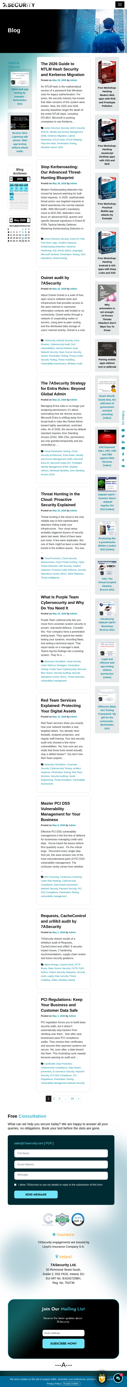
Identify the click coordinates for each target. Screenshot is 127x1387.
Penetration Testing (66, 143)
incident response (67, 242)
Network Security (49, 352)
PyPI (81, 968)
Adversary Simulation (55, 661)
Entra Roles (69, 455)
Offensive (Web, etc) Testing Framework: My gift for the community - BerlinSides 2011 (107, 717)
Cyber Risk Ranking (51, 881)
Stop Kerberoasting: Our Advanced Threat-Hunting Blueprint (61, 172)
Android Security (64, 340)
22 (23, 238)
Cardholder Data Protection (58, 1063)
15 (23, 235)
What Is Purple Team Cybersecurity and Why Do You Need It (62, 602)
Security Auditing (62, 673)
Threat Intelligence (50, 577)
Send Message (29, 1195)
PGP (49, 1143)
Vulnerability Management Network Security (63, 1083)
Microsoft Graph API (60, 463)
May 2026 (20, 220)
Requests (71, 972)
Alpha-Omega (51, 964)
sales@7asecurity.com (28, 1143)
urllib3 (54, 980)
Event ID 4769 (77, 239)
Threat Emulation (62, 780)
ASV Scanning (51, 877)
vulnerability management (54, 680)
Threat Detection (76, 677)
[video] (107, 417)
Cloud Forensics (52, 558)
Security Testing (49, 359)
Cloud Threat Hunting (66, 562)
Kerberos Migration (57, 135)
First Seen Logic (49, 242)
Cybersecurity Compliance (54, 1067)
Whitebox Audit (74, 363)
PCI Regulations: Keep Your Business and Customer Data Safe (61, 1005)
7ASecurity (49, 340)
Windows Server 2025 (52, 147)
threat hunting (60, 258)
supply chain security (57, 976)
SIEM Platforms (75, 573)
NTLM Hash (59, 139)
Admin (73, 80)
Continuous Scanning (71, 877)
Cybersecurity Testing (61, 768)
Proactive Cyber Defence (64, 570)
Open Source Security (70, 352)
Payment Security (68, 888)
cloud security (74, 661)
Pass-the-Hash (48, 143)
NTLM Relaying (74, 139)
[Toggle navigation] (119, 4)
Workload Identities (59, 470)
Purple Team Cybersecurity (62, 669)
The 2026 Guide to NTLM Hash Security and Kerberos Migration (62, 69)
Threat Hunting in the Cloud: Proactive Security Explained (60, 499)
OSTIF (74, 968)
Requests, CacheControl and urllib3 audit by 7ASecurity (63, 921)
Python (44, 972)
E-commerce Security (63, 1071)
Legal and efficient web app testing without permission (107, 666)
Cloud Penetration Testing (57, 451)
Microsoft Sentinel (50, 254)
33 (72, 1098)
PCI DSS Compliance (61, 1075)
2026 (20, 179)
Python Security (57, 972)
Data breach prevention (66, 884)
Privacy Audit (75, 356)
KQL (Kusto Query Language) (67, 250)
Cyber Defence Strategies (54, 665)
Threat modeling (66, 359)
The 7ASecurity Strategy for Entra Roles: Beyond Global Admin (63, 388)
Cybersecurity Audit (60, 344)
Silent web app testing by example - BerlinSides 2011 (19, 96)
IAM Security (65, 566)
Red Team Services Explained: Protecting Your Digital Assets (61, 705)
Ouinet (44, 356)
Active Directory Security (56, 128)
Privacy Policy (54, 1383)
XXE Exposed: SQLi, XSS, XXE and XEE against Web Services (107, 454)
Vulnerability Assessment (53, 363)
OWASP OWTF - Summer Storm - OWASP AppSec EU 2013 (107, 502)
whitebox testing (67, 980)
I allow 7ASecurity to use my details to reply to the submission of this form (60, 1184)
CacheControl (66, 964)
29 (23, 241)
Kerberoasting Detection (53, 246)
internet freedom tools (67, 348)
